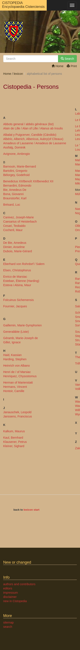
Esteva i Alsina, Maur (17, 285)
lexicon (18, 73)
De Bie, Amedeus (14, 242)
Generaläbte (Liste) (16, 331)
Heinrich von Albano (16, 365)
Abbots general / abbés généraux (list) (28, 124)
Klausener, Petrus (15, 441)
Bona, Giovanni (13, 194)
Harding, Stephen (14, 359)
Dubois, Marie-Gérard (17, 251)
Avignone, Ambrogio (16, 153)
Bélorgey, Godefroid (16, 175)
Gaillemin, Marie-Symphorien (22, 325)
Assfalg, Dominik (14, 147)
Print (72, 66)
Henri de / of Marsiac (17, 372)
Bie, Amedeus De (14, 189)
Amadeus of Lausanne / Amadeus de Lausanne (34, 143)
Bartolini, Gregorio (15, 170)
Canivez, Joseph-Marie (18, 217)
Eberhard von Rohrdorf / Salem (24, 264)
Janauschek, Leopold (17, 412)
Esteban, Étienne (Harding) (21, 281)
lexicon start (31, 509)
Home (57, 66)
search (7, 626)
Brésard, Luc (11, 204)
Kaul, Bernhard (13, 437)
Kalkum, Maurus (14, 431)
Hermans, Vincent (15, 386)
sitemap (8, 622)
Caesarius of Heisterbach (20, 221)
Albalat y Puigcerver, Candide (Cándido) (29, 134)
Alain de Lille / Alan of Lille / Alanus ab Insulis (33, 128)
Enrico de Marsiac (15, 276)
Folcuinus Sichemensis (18, 300)
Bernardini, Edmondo (17, 185)
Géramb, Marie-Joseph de (20, 338)
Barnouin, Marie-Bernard (19, 166)
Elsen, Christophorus (17, 270)
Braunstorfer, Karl (14, 198)
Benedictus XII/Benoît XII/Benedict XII (28, 181)
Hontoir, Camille (13, 391)
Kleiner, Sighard (13, 446)
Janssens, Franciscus (17, 416)
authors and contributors (19, 584)
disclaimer (10, 597)
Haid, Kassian (12, 355)
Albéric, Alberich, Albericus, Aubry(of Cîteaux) (33, 139)
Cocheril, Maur (13, 230)
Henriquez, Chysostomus (19, 376)
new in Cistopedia (15, 601)
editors (7, 588)
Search (67, 58)
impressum (10, 592)
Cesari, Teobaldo (14, 225)
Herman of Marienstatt (18, 382)
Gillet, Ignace (12, 342)
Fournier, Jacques (15, 306)
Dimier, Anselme (14, 247)
